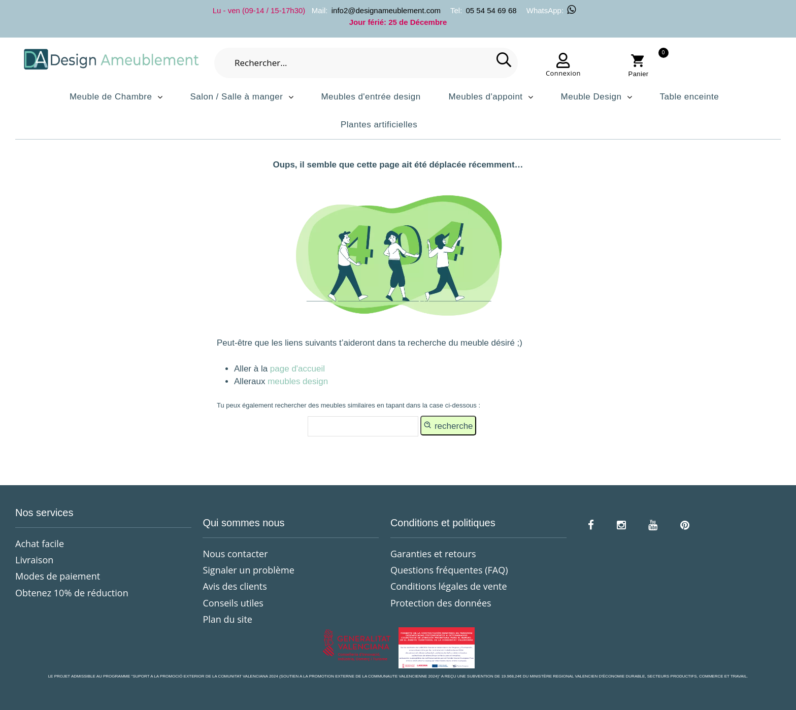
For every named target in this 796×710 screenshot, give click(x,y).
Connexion (563, 73)
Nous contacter (235, 554)
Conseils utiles (233, 603)
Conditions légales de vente (448, 586)
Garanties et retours (433, 554)
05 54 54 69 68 (491, 10)
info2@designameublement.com (386, 10)
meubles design (298, 381)
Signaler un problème (248, 570)
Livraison (34, 560)
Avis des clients (235, 586)
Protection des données (440, 603)
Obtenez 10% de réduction (71, 593)
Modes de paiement (57, 576)
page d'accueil (296, 369)
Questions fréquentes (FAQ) (449, 570)
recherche (448, 425)
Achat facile (39, 543)
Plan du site (227, 619)
